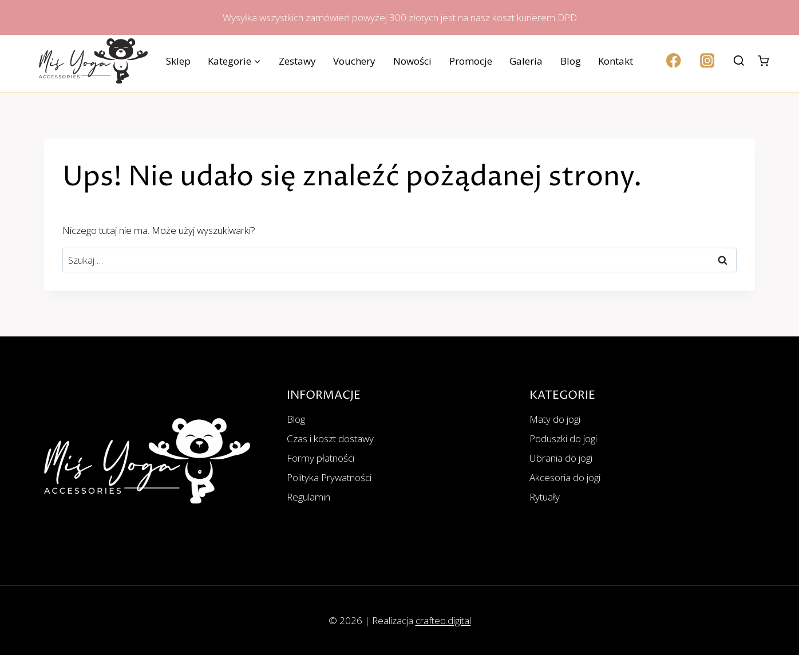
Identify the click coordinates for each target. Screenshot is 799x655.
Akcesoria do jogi (564, 477)
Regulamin (308, 496)
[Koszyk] (763, 60)
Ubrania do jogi (560, 458)
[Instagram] (707, 61)
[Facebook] (674, 61)
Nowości (412, 61)
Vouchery (354, 61)
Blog (570, 61)
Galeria (526, 61)
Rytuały (544, 496)
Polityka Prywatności (329, 477)
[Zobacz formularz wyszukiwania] (738, 61)
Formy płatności (320, 458)
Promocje (470, 61)
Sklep (178, 61)
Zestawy (297, 61)
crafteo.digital (443, 620)
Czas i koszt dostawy (330, 438)
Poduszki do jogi (563, 438)
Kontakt (615, 61)
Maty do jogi (554, 419)
